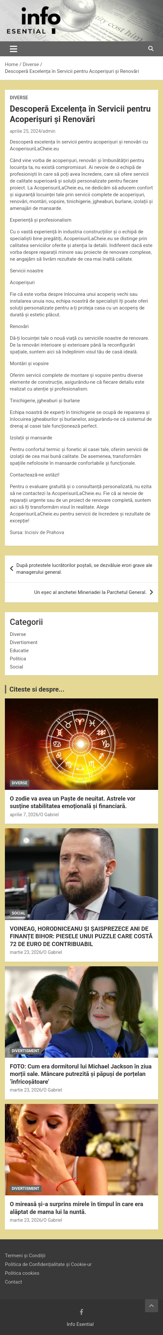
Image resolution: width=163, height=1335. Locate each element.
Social (16, 667)
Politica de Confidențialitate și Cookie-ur (48, 1264)
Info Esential (80, 1324)
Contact (13, 1282)
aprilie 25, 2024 (25, 131)
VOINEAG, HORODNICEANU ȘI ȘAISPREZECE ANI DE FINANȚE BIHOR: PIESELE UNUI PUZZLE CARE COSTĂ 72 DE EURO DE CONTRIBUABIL (81, 936)
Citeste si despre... (36, 689)
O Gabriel (49, 814)
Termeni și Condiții (25, 1256)
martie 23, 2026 (25, 952)
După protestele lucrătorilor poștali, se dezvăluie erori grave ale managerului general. (84, 568)
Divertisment (24, 642)
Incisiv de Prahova (44, 532)
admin (49, 131)
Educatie (19, 651)
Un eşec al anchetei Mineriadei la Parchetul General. (90, 592)
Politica (18, 659)
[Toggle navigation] (13, 48)
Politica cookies (22, 1273)
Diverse (19, 97)
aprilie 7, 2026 (24, 814)
